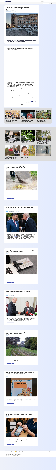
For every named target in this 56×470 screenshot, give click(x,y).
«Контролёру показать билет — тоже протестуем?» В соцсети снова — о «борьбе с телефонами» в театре (19, 413)
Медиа (42, 451)
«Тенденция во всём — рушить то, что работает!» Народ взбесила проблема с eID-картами (20, 250)
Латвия (12, 451)
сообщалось (11, 276)
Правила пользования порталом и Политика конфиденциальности (13, 454)
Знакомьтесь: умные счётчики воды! (43, 156)
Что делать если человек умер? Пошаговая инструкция (11, 142)
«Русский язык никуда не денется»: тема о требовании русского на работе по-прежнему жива (20, 373)
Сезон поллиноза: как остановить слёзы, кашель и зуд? (27, 157)
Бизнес (23, 451)
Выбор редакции (30, 1)
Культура (27, 451)
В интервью (15, 236)
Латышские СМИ (35, 1)
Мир (16, 451)
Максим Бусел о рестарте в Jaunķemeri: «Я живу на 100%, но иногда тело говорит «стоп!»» (11, 157)
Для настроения (37, 451)
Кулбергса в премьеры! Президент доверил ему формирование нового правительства (18, 292)
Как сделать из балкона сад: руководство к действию (41, 121)
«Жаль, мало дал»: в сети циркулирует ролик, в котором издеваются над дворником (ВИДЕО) (20, 166)
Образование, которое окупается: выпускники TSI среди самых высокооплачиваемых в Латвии (43, 142)
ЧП (19, 451)
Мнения (50, 451)
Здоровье (32, 451)
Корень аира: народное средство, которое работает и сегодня (27, 121)
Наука (46, 451)
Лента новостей (19, 1)
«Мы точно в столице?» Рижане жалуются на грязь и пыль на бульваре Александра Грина (21, 332)
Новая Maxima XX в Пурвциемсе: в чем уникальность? (12, 121)
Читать (11, 198)
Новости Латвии (24, 1)
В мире (13, 1)
